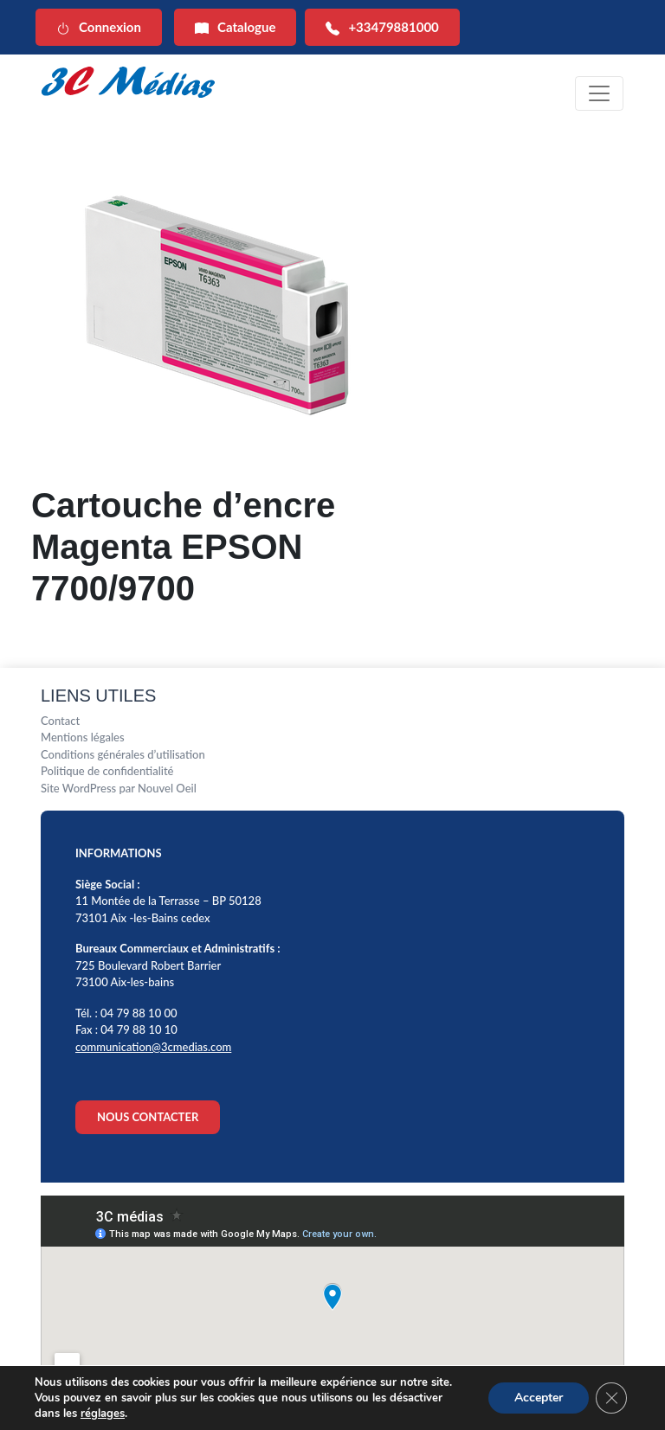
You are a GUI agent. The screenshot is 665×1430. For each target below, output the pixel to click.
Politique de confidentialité (107, 771)
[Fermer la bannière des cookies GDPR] (611, 1398)
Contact (60, 721)
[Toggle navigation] (599, 93)
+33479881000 (382, 27)
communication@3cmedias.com (153, 1047)
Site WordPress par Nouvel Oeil (119, 788)
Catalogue (235, 27)
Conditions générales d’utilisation (123, 754)
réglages (103, 1413)
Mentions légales (83, 737)
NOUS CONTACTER (147, 1117)
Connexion (98, 27)
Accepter (538, 1397)
